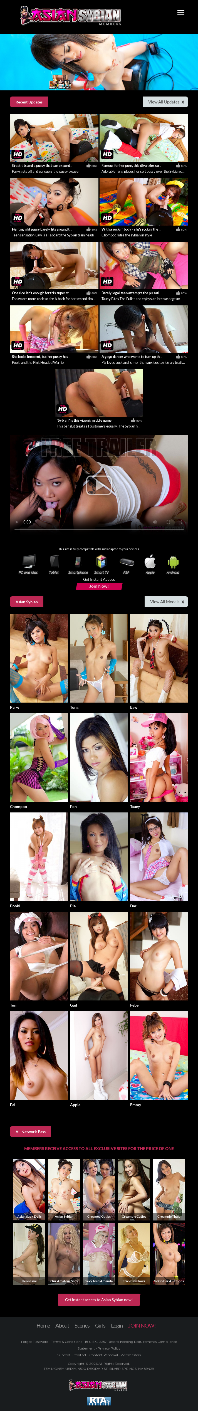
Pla (73, 905)
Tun (13, 1005)
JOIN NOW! (142, 1325)
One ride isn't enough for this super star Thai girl (48, 293)
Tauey (135, 806)
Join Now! (99, 586)
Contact (80, 1355)
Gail (73, 1005)
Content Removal (103, 1355)
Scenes (82, 1325)
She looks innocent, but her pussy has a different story (53, 356)
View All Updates (164, 101)
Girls (100, 1325)
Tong (74, 707)
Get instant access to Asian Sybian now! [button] (99, 1299)
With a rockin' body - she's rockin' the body (134, 229)
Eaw (133, 707)
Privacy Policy (108, 1348)
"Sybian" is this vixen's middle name (84, 420)
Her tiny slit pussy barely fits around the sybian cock (51, 229)
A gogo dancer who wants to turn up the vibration (139, 356)
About (62, 1325)
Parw (14, 707)
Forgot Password (35, 1342)
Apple (75, 1104)
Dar (133, 905)
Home (43, 1325)
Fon (73, 806)
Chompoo (18, 806)
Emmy (135, 1104)
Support (64, 1355)
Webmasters (130, 1355)
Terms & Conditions (66, 1342)
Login (117, 1325)
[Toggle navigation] (181, 13)
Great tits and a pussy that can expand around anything (53, 165)
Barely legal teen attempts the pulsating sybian (138, 293)
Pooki (15, 905)
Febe (134, 1005)
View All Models (165, 601)
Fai (12, 1104)
